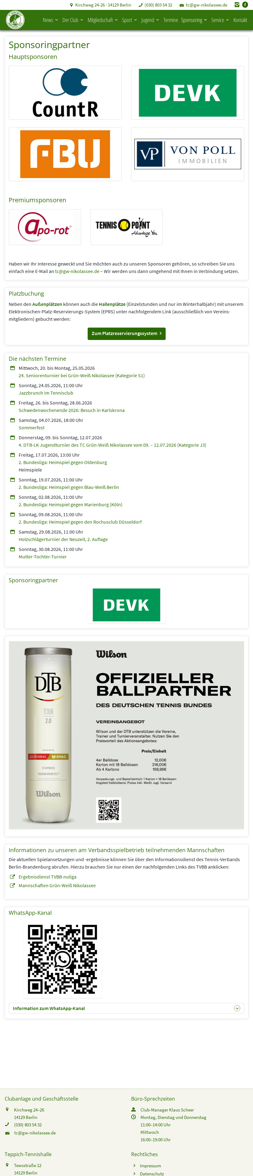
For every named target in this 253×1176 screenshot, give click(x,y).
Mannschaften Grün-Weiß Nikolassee (57, 885)
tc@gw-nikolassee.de (206, 5)
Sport (130, 20)
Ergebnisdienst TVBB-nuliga (47, 877)
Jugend (150, 20)
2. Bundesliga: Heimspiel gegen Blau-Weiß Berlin (69, 487)
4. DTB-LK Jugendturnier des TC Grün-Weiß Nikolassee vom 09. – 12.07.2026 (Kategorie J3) (112, 445)
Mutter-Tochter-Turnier (43, 556)
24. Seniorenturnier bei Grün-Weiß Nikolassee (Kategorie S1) (82, 375)
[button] (127, 334)
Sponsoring (194, 20)
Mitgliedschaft (103, 20)
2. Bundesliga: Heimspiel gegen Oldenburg (63, 462)
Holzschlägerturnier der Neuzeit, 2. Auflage (63, 539)
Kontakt (240, 20)
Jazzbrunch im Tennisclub (46, 393)
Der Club (73, 20)
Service (220, 20)
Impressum (150, 1166)
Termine (170, 20)
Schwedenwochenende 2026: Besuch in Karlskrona (72, 410)
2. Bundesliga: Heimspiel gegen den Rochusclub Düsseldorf (80, 522)
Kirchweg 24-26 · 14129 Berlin (103, 5)
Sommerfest (31, 427)
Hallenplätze (112, 304)
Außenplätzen (47, 304)
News (51, 20)
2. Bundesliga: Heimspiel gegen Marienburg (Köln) (70, 504)
